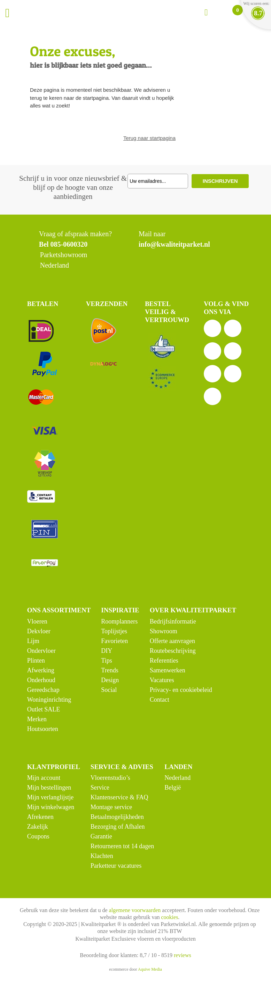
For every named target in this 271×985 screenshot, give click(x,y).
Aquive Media (150, 969)
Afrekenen (40, 816)
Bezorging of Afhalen (118, 826)
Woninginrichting (49, 699)
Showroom (163, 631)
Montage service (111, 807)
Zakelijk (37, 826)
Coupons (38, 836)
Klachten (102, 855)
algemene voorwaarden (135, 910)
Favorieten (114, 640)
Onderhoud (41, 680)
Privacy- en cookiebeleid (181, 689)
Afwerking (40, 670)
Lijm (33, 640)
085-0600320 (69, 244)
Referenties (164, 660)
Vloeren (37, 621)
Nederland (177, 777)
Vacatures (162, 680)
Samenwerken (167, 670)
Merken (37, 719)
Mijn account (43, 777)
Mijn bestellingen (49, 787)
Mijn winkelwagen (50, 807)
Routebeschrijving (173, 650)
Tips (106, 660)
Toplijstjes (114, 631)
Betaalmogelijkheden (117, 816)
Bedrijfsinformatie (173, 621)
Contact (159, 699)
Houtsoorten (42, 728)
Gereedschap (43, 689)
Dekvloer (39, 631)
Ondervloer (41, 650)
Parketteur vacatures (116, 865)
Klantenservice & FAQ (119, 797)
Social (109, 689)
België (172, 787)
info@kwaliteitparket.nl (174, 244)
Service (100, 787)
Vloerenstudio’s (110, 777)
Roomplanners (119, 621)
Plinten (36, 660)
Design (110, 680)
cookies (169, 917)
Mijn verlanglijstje (50, 797)
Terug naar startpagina (149, 138)
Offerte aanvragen (172, 640)
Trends (109, 670)
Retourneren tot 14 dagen (122, 846)
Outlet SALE (43, 709)
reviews (182, 955)
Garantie (101, 836)
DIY (106, 650)
